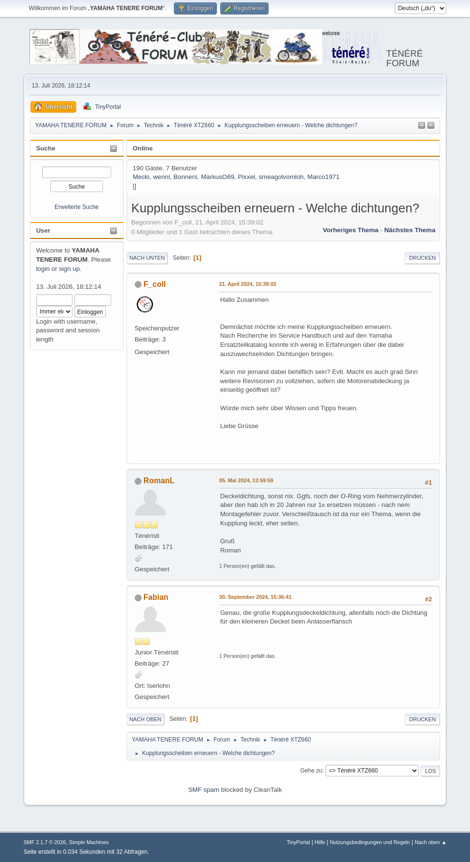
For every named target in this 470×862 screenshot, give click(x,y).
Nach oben (145, 719)
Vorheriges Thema (350, 230)
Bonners (185, 176)
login (43, 268)
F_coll (154, 284)
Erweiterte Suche (77, 207)
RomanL (158, 480)
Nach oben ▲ (431, 842)
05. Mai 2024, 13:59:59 (246, 480)
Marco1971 (323, 176)
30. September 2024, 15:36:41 (255, 597)
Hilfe (319, 842)
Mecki (141, 176)
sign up (69, 268)
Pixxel (246, 176)
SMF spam (203, 789)
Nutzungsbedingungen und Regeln (370, 842)
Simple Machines (89, 842)
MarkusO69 (217, 176)
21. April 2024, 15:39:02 (247, 284)
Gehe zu (311, 770)
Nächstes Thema (409, 230)
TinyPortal (298, 842)
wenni (161, 176)
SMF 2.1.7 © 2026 (45, 842)
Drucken (422, 258)
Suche (46, 148)
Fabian (156, 597)
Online (143, 148)
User (43, 230)
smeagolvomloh (280, 176)
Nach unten (147, 258)
